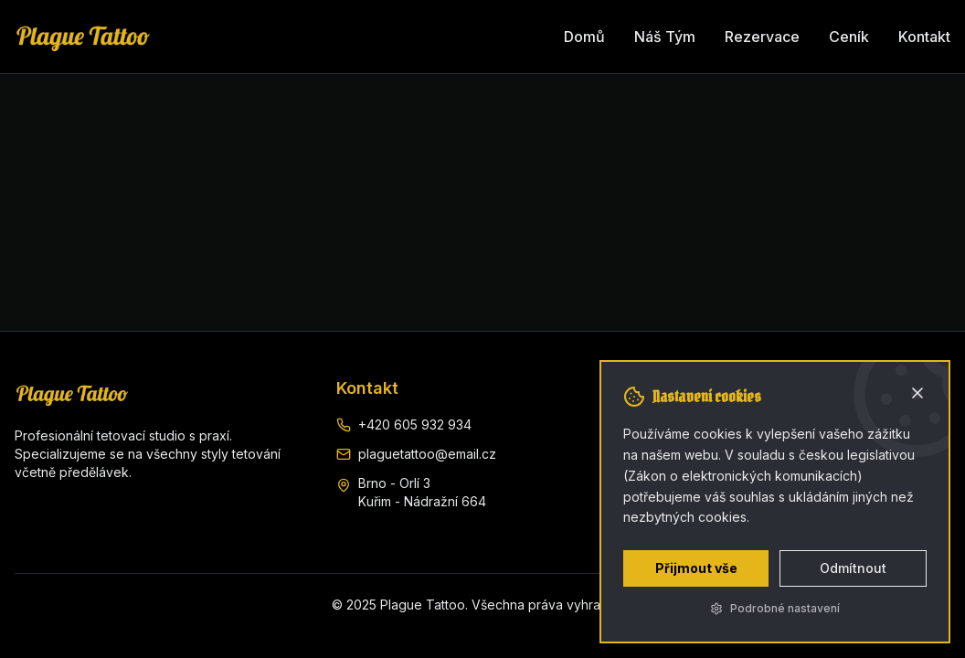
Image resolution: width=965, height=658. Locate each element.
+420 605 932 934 (415, 424)
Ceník (849, 36)
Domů (584, 36)
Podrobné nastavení (775, 608)
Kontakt (924, 36)
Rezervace (762, 36)
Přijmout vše (696, 568)
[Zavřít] (917, 393)
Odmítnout (853, 568)
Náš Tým (664, 36)
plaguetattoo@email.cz (427, 454)
